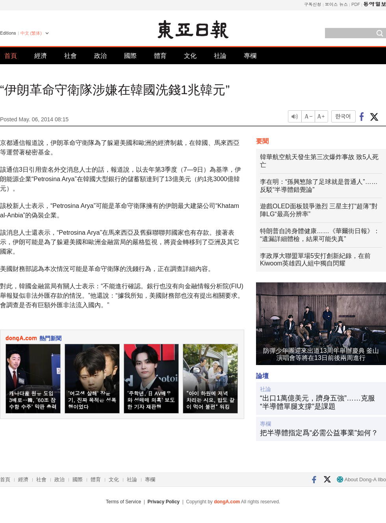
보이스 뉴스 (336, 4)
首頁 (10, 55)
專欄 (250, 55)
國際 (130, 55)
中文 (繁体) (31, 33)
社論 (220, 55)
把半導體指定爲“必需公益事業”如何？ (319, 433)
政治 (100, 55)
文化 (190, 55)
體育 (160, 55)
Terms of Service (123, 501)
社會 (70, 55)
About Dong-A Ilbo (361, 479)
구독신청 (312, 4)
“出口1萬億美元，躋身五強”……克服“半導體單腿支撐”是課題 (317, 402)
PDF (355, 4)
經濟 (40, 55)
